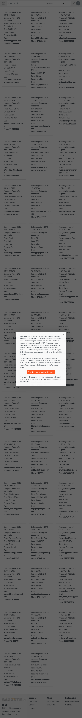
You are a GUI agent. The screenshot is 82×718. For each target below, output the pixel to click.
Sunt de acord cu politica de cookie (41, 372)
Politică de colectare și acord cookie (42, 379)
